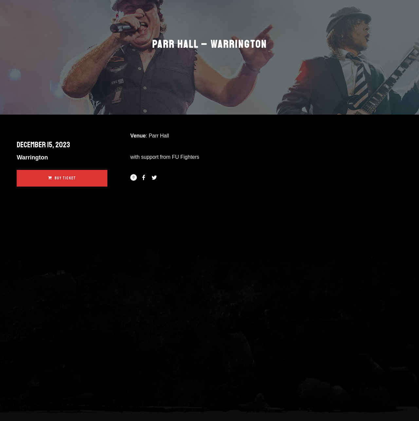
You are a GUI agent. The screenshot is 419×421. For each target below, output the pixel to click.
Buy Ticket (62, 178)
